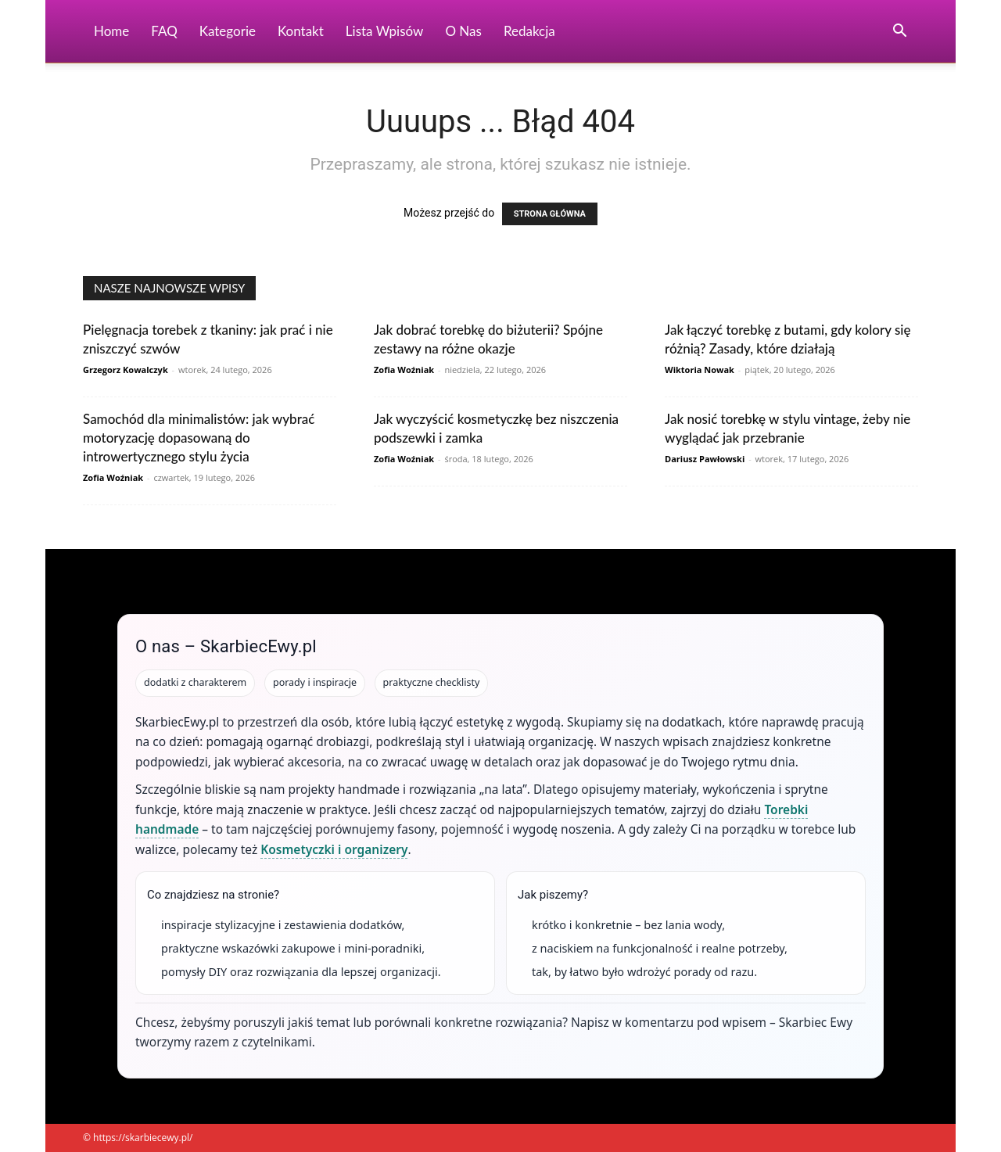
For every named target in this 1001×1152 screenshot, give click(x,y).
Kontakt (301, 31)
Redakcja (529, 31)
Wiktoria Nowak (699, 369)
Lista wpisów (385, 31)
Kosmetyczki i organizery (333, 849)
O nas (463, 31)
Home (111, 31)
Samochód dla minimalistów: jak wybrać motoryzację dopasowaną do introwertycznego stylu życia (198, 438)
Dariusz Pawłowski (704, 459)
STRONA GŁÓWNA (550, 214)
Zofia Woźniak (404, 369)
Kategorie (227, 31)
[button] (899, 32)
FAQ (164, 31)
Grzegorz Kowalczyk (125, 369)
